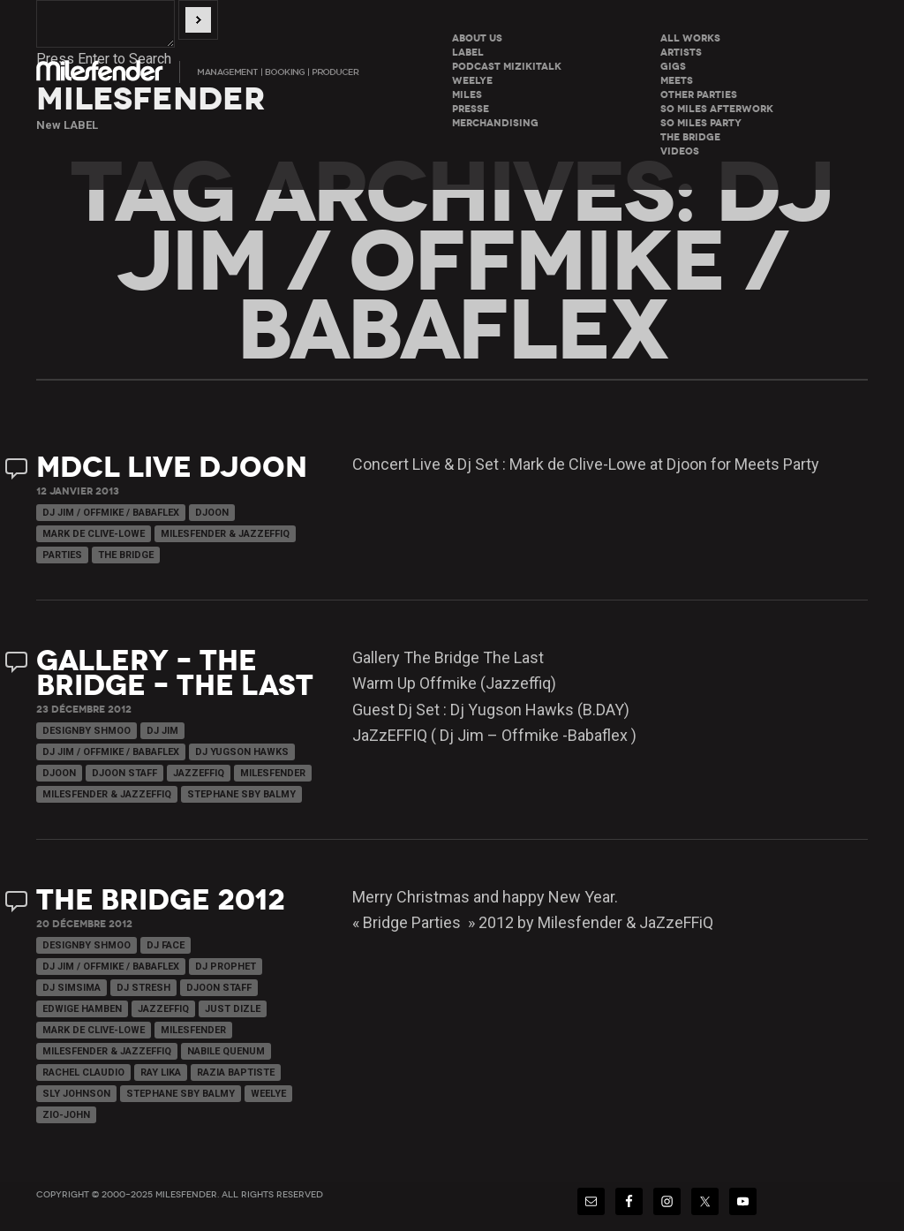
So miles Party (701, 123)
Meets (676, 81)
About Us (477, 38)
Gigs (673, 67)
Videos (679, 151)
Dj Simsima (71, 987)
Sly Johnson (76, 1093)
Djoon (212, 512)
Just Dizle (232, 1009)
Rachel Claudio (83, 1072)
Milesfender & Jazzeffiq (225, 534)
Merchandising (495, 123)
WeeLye (472, 81)
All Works (690, 38)
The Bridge (690, 137)
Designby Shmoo (86, 730)
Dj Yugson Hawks (242, 752)
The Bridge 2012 (160, 900)
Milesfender (272, 773)
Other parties (698, 95)
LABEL (468, 52)
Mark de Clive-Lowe (93, 534)
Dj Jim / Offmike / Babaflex (110, 512)
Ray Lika (160, 1072)
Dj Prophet (225, 966)
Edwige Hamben (82, 1009)
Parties (62, 555)
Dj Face (166, 945)
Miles (467, 95)
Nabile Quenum (226, 1051)
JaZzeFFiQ (198, 773)
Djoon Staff (124, 773)
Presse (470, 109)
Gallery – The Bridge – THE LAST (174, 673)
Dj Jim (162, 730)
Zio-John (66, 1115)
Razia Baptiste (236, 1072)
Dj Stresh (143, 987)
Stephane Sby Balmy (241, 794)
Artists (681, 52)
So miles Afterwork (716, 109)
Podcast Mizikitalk (506, 67)
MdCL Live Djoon (171, 467)
